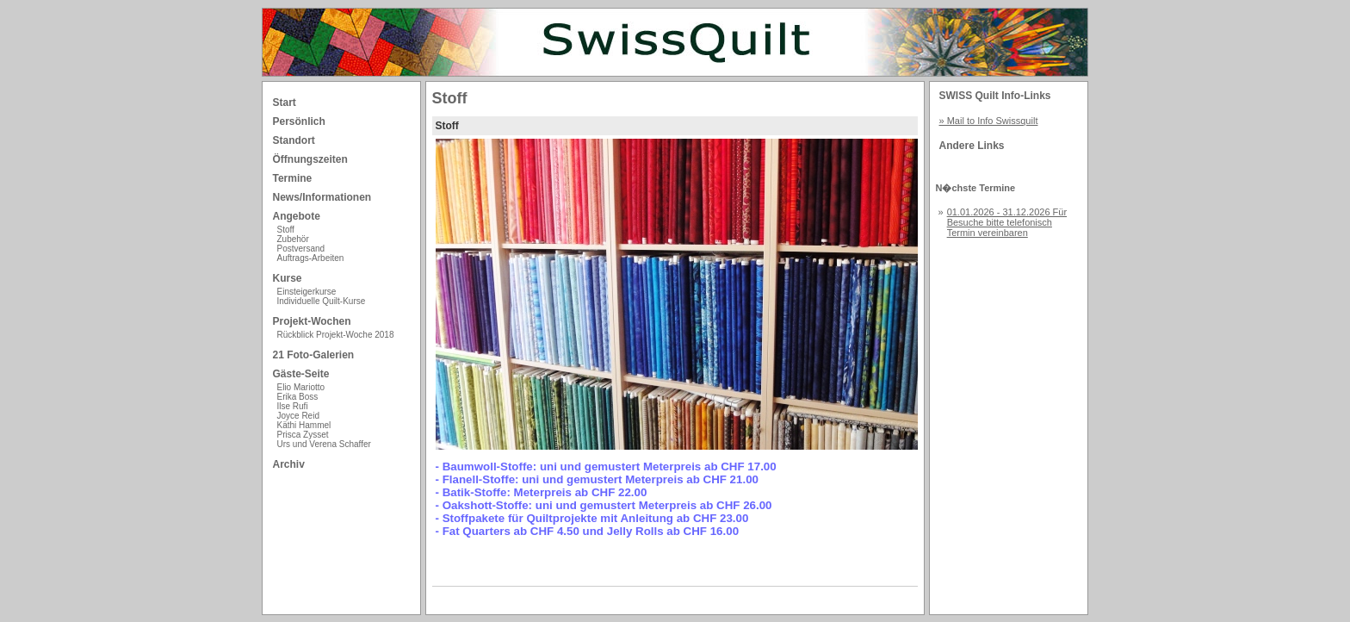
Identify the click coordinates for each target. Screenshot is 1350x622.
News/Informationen (322, 197)
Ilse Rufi (292, 406)
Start (284, 102)
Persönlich (299, 121)
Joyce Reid (298, 415)
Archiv (289, 464)
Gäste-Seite (301, 374)
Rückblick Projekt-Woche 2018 (335, 334)
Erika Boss (298, 396)
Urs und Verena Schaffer (324, 444)
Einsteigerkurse (307, 291)
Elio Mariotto (301, 387)
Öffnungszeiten (310, 159)
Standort (294, 140)
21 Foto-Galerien (314, 355)
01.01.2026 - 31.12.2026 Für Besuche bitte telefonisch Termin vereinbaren (1007, 222)
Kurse (287, 278)
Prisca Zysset (303, 434)
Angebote (296, 216)
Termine (293, 178)
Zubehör (293, 239)
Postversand (301, 248)
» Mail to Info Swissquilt (988, 120)
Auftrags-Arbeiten (310, 258)
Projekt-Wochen (312, 321)
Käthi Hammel (304, 425)
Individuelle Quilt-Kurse (321, 301)
